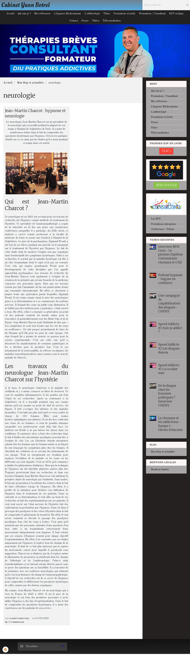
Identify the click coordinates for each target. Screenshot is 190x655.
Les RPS (156, 219)
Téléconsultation (112, 21)
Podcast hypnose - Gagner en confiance (170, 279)
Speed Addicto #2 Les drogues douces (169, 349)
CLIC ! (166, 152)
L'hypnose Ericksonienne (67, 14)
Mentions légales (160, 470)
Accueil (9, 14)
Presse (84, 21)
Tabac (107, 14)
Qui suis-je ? (23, 14)
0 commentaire (16, 623)
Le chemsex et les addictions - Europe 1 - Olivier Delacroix (170, 424)
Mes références (42, 14)
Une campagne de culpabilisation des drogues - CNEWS (169, 304)
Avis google (166, 186)
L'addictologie (92, 14)
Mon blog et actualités (30, 83)
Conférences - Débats (162, 230)
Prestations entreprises (163, 225)
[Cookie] (6, 649)
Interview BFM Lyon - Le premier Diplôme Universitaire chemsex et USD (170, 255)
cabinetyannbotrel (19, 619)
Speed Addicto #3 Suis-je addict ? (170, 329)
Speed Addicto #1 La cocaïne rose (168, 370)
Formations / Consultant (153, 14)
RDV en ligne (178, 14)
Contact (73, 21)
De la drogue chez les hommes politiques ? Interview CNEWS (167, 396)
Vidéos (95, 21)
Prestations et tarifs (125, 14)
